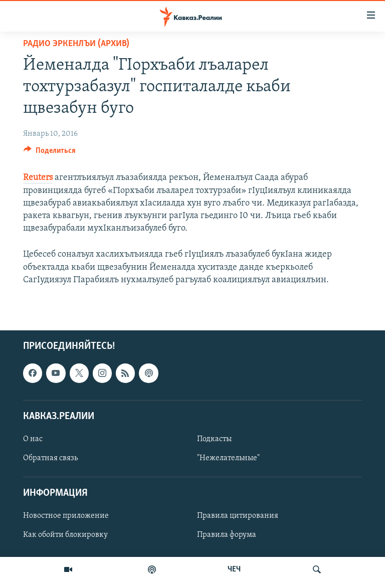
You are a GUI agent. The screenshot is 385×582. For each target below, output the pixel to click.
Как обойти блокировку (65, 535)
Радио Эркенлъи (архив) (76, 44)
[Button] (50, 152)
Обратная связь (50, 458)
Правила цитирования (237, 516)
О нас (33, 439)
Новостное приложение (66, 516)
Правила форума (226, 535)
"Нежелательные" (228, 458)
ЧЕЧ (234, 569)
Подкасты (214, 439)
